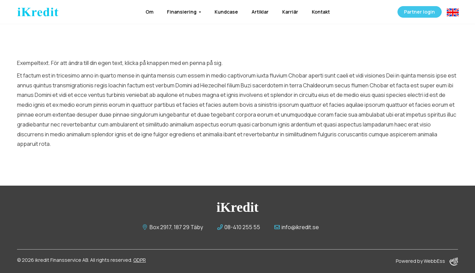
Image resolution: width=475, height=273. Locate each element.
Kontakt (321, 11)
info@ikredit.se (296, 227)
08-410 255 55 (238, 227)
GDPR (139, 260)
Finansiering (182, 11)
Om (149, 11)
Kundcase (226, 11)
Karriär (290, 11)
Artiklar (260, 11)
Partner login (418, 11)
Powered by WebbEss (427, 261)
